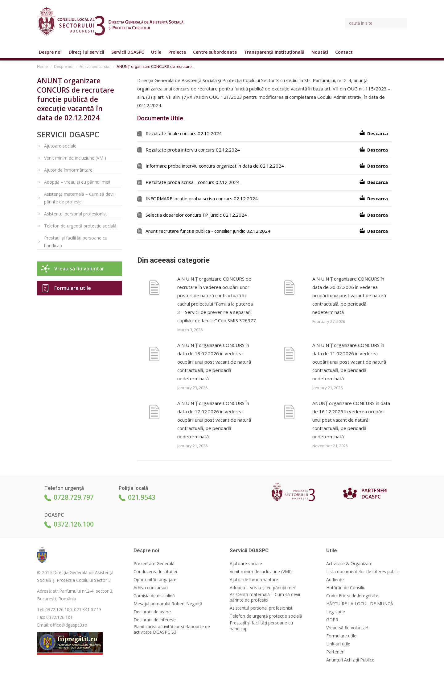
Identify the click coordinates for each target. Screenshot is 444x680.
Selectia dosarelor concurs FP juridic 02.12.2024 (196, 215)
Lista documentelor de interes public (362, 571)
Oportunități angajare (155, 579)
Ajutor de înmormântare (68, 170)
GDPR (332, 620)
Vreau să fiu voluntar (79, 268)
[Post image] (154, 288)
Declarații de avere (152, 612)
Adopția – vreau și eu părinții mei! (77, 182)
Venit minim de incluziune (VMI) (75, 158)
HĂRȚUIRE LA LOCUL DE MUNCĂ (359, 604)
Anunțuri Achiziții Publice (350, 660)
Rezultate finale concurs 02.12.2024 (184, 133)
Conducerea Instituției (155, 571)
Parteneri (335, 652)
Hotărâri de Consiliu (345, 587)
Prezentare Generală (154, 563)
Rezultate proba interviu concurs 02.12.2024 (193, 150)
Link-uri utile (338, 644)
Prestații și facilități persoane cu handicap (75, 241)
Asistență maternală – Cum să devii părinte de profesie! (79, 198)
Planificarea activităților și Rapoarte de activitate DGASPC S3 (172, 629)
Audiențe (335, 579)
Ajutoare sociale (60, 146)
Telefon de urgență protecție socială (80, 226)
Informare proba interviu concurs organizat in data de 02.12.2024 (215, 166)
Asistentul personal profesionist (75, 214)
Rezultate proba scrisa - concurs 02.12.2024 (193, 182)
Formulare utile (72, 288)
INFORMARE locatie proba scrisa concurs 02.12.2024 (202, 198)
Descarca (377, 133)
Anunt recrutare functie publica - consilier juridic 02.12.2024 (208, 231)
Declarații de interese (155, 620)
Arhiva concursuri (151, 587)
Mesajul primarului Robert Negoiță (168, 604)
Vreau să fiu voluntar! (347, 628)
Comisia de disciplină (154, 596)
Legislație (335, 612)
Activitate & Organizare (349, 563)
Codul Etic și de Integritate (352, 596)
